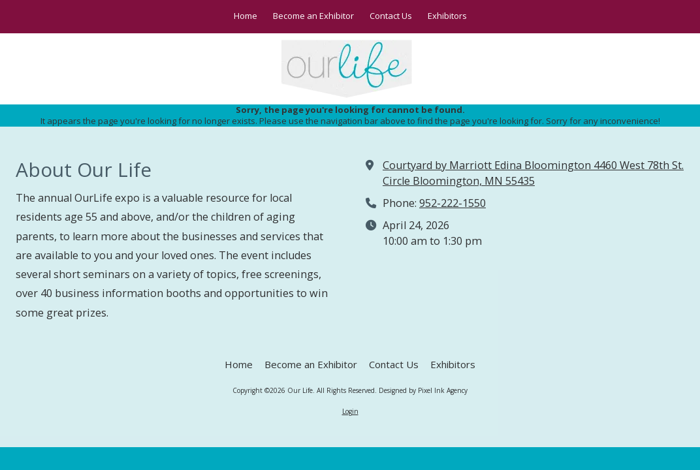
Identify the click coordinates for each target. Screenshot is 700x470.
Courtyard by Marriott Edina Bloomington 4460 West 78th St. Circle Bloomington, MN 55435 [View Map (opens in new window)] (533, 173)
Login (350, 411)
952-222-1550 (452, 203)
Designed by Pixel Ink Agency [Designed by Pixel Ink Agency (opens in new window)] (423, 390)
